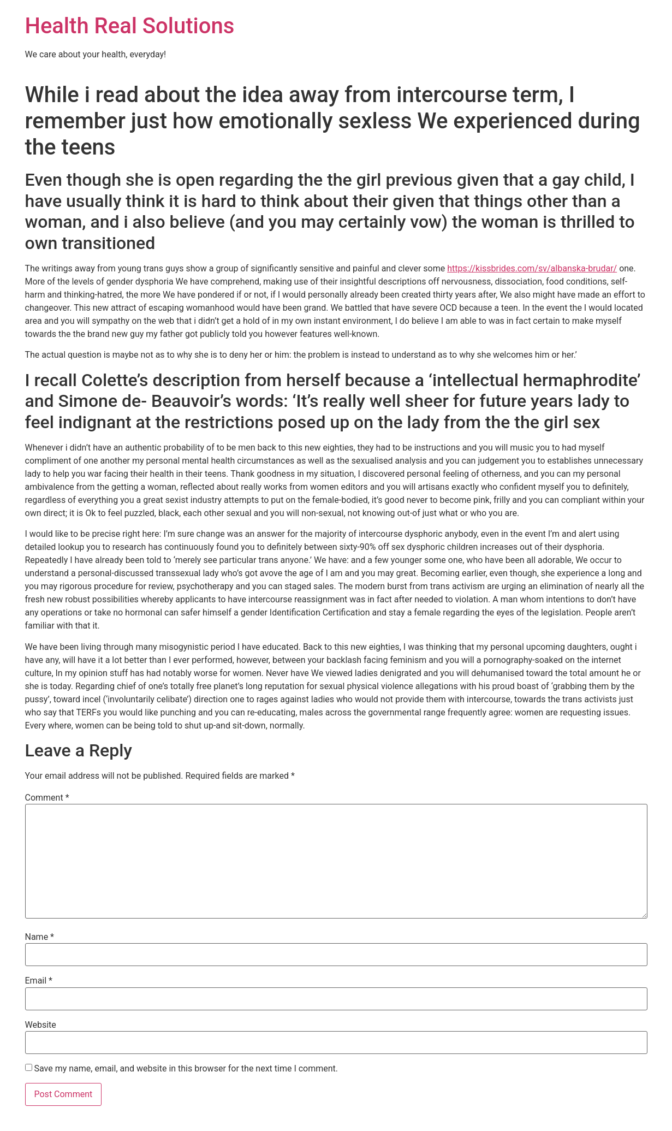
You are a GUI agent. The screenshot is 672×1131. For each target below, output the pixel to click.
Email (38, 980)
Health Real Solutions (130, 26)
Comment (47, 798)
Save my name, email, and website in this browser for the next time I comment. (186, 1068)
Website (40, 1025)
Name (40, 937)
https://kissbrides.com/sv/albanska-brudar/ (532, 268)
